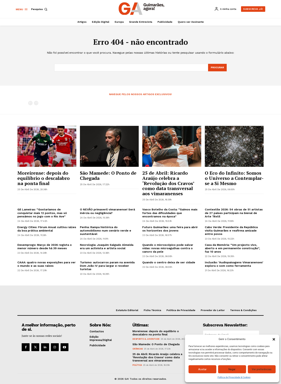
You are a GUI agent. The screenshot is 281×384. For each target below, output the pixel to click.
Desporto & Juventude (146, 339)
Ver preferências (262, 369)
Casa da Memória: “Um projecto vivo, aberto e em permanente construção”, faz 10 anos (232, 248)
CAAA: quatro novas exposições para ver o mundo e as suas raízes (46, 264)
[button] (274, 339)
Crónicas (137, 349)
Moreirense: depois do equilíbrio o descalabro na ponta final (43, 178)
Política (137, 365)
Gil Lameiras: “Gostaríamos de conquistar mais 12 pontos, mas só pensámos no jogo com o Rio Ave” (42, 213)
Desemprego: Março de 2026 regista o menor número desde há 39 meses (44, 246)
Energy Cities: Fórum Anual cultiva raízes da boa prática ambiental (46, 228)
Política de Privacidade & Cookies (234, 377)
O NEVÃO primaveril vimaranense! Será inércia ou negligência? (107, 211)
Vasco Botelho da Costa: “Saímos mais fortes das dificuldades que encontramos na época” (169, 213)
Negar (231, 369)
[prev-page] (30, 103)
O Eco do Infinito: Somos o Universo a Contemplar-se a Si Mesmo (234, 178)
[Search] (217, 67)
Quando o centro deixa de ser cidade (168, 262)
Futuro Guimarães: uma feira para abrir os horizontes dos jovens (170, 228)
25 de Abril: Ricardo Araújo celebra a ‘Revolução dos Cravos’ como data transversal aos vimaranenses (168, 183)
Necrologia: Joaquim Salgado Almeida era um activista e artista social (106, 246)
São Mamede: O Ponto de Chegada (108, 175)
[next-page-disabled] (36, 103)
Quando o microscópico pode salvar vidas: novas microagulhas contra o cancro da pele (167, 248)
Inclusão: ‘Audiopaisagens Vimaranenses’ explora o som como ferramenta (234, 264)
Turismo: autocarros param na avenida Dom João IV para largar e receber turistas (107, 266)
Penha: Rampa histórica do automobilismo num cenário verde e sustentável (105, 230)
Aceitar (202, 369)
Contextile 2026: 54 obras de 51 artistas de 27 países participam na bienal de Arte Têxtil (234, 213)
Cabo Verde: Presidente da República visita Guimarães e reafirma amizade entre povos (231, 230)
